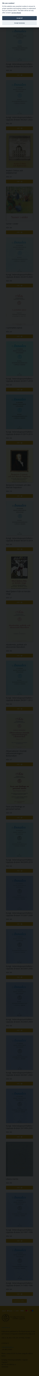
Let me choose (16, 13)
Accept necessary (19, 23)
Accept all (19, 18)
